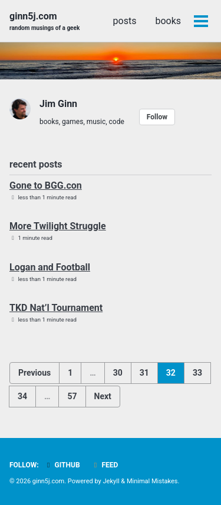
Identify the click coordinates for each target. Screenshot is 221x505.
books (168, 20)
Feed (104, 465)
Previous (34, 372)
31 (144, 372)
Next (102, 396)
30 (118, 372)
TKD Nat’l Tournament (56, 307)
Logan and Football (49, 267)
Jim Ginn (58, 103)
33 (197, 372)
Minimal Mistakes (152, 481)
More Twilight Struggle (57, 226)
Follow (157, 117)
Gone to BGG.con (45, 185)
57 (72, 396)
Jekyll (111, 481)
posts (125, 20)
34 (22, 396)
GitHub (62, 465)
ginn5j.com (44, 21)
